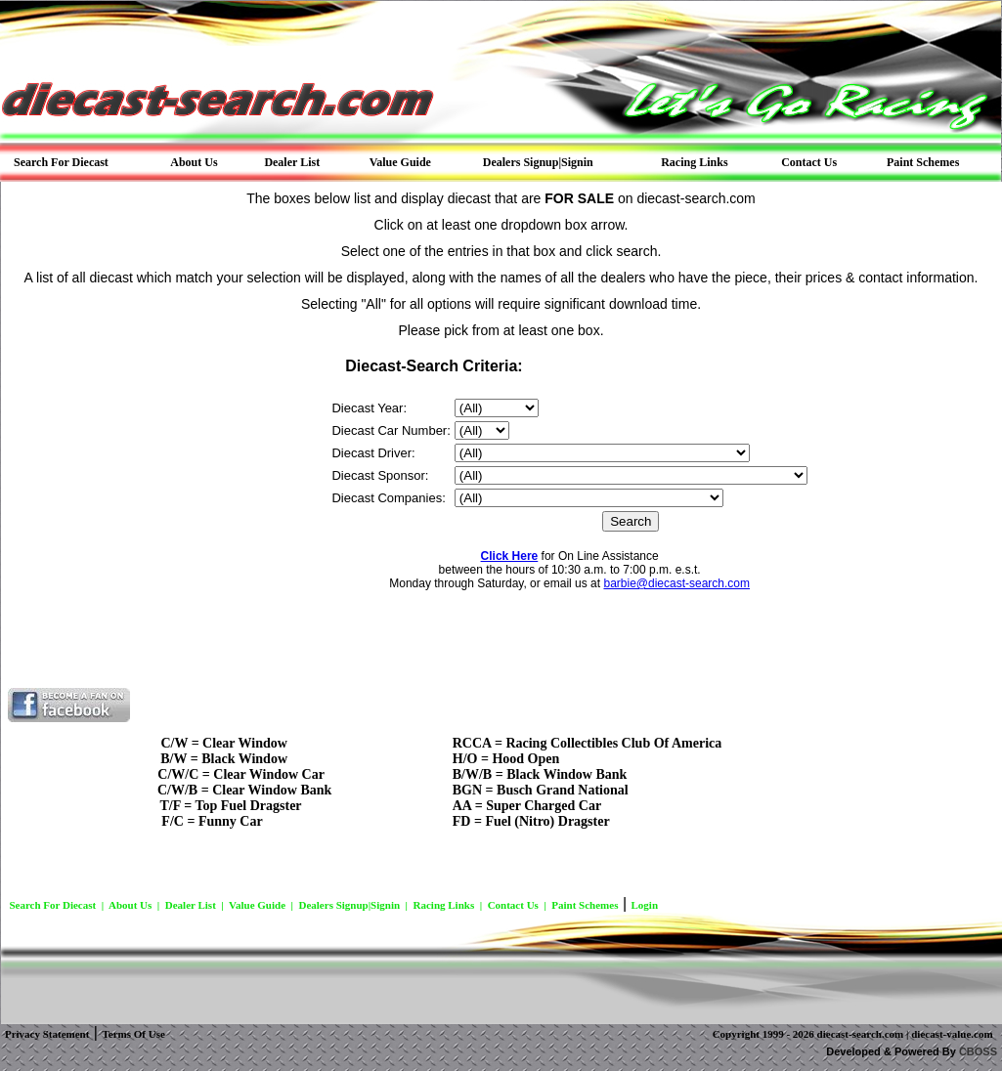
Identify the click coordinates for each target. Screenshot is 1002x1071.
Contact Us (513, 905)
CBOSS (978, 1051)
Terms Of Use (133, 1034)
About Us (130, 905)
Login (645, 905)
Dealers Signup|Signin (349, 905)
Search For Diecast (52, 905)
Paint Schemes (584, 905)
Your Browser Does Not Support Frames (501, 518)
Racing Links (444, 905)
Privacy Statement (47, 1034)
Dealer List (190, 905)
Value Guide (257, 905)
